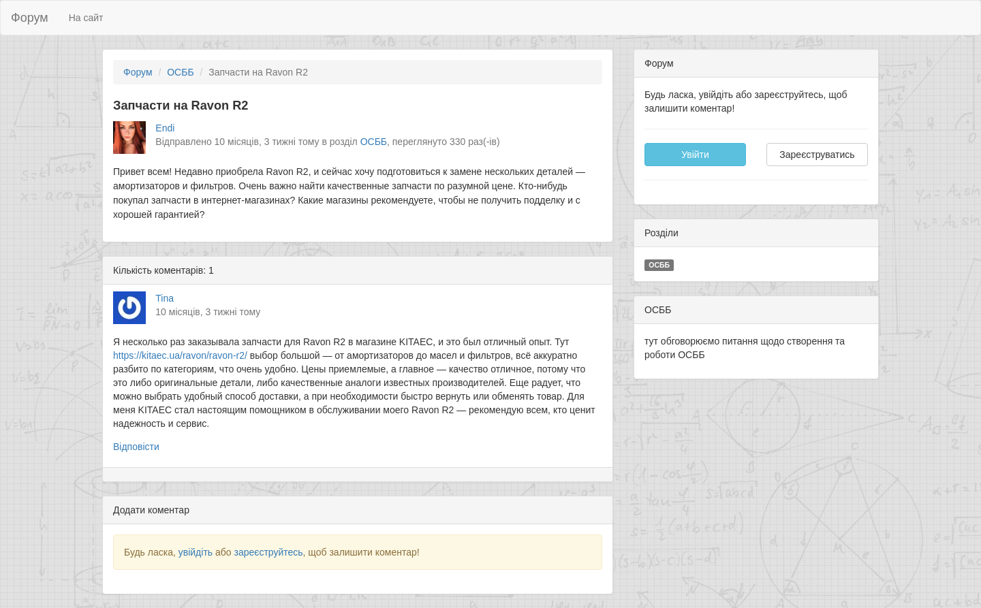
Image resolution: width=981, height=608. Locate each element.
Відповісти (136, 446)
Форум (29, 18)
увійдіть (195, 552)
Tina (164, 298)
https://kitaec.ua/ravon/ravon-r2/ (180, 355)
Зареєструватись (816, 154)
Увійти (695, 154)
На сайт (86, 17)
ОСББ (180, 72)
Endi (164, 128)
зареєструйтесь (268, 552)
